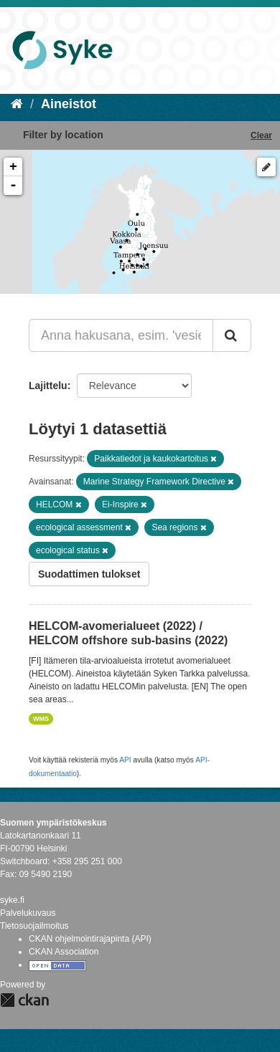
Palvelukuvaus (27, 913)
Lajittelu (48, 385)
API (125, 760)
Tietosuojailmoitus (34, 926)
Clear (261, 135)
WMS (41, 718)
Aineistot (68, 104)
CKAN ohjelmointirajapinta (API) (90, 939)
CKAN (24, 1000)
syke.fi (12, 900)
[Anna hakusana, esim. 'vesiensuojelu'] (121, 335)
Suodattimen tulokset (89, 574)
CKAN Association (63, 952)
